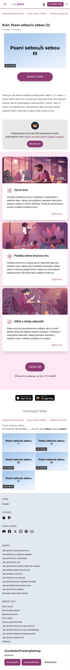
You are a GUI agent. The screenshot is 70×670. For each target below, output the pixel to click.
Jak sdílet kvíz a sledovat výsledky (17, 554)
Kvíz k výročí (7, 606)
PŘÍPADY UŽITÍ (8, 601)
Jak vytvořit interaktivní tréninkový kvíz (18, 634)
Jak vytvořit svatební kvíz (13, 637)
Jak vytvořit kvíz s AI (11, 562)
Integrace (6, 641)
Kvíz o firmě (7, 618)
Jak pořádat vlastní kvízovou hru (16, 570)
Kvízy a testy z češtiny (36, 13)
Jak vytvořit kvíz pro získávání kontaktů (19, 581)
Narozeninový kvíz (10, 614)
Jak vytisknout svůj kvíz (12, 574)
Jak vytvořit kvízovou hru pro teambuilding (20, 630)
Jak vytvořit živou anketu (13, 589)
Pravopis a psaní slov (59, 13)
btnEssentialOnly (31, 662)
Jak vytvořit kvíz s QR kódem (14, 558)
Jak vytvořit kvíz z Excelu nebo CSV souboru (21, 566)
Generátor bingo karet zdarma (15, 593)
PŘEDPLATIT (35, 144)
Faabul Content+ (56, 136)
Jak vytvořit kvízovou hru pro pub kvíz (18, 626)
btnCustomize (51, 662)
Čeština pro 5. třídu (58, 420)
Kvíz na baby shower (11, 610)
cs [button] (66, 4)
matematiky (39, 136)
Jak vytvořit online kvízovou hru (15, 550)
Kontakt (5, 504)
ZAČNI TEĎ (35, 366)
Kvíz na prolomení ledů (12, 622)
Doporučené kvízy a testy (13, 13)
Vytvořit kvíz (55, 4)
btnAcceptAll (12, 662)
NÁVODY (6, 545)
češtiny (28, 136)
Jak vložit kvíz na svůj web (13, 578)
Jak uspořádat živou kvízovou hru (16, 585)
